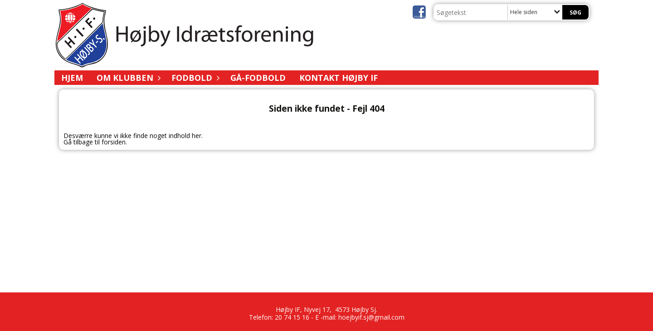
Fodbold (194, 77)
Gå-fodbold (258, 77)
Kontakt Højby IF (338, 77)
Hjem (72, 77)
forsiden (114, 142)
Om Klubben (127, 77)
